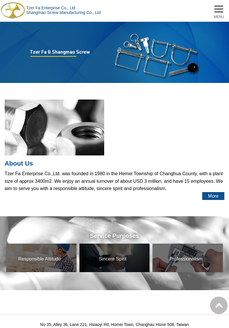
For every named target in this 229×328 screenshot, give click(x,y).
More (213, 196)
